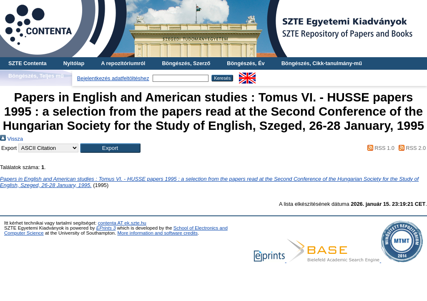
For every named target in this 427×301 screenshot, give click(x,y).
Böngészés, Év (245, 63)
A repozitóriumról (123, 63)
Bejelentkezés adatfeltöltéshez (113, 78)
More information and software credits (157, 232)
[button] (110, 148)
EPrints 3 (106, 227)
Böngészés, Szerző (186, 63)
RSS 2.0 (411, 148)
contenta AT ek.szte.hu (122, 222)
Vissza (11, 139)
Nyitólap (73, 63)
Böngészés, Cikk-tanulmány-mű (321, 63)
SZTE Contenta (27, 63)
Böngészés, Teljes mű (36, 76)
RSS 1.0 (379, 148)
